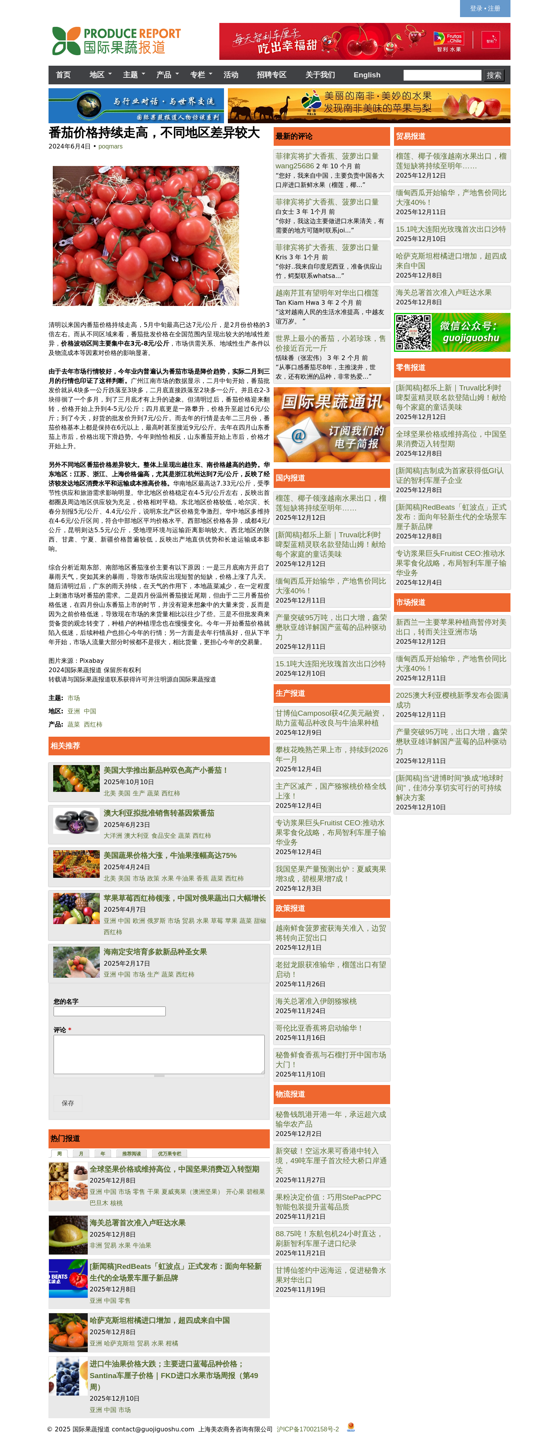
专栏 (197, 75)
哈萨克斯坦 (119, 1343)
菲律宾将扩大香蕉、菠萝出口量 (327, 156)
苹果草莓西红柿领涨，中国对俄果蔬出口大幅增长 (185, 898)
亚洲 (74, 711)
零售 (139, 1191)
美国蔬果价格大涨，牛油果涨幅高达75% (170, 855)
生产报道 (290, 693)
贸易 (188, 920)
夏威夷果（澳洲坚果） (192, 1191)
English (367, 75)
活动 (231, 75)
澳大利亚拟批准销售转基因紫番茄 (159, 813)
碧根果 (256, 1191)
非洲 (96, 1245)
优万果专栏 (169, 1154)
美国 (124, 793)
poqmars (111, 146)
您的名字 (66, 1001)
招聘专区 (271, 75)
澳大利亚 (136, 835)
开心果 (235, 1191)
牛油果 (185, 878)
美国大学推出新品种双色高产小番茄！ (166, 770)
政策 (153, 878)
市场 (74, 698)
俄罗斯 (156, 920)
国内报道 (290, 478)
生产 (139, 793)
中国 (90, 711)
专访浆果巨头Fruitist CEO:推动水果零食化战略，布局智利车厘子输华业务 (331, 832)
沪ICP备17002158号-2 (308, 1429)
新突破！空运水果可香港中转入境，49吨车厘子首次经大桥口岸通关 (331, 1160)
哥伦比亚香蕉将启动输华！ (320, 1028)
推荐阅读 (131, 1154)
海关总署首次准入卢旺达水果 (138, 1223)
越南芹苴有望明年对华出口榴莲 (327, 293)
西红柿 (93, 724)
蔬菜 (74, 724)
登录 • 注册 (485, 8)
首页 (63, 75)
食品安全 (163, 835)
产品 (164, 75)
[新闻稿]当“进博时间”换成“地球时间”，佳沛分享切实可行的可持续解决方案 (449, 788)
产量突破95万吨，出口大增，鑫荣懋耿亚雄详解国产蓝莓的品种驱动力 (331, 627)
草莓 (217, 920)
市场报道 (410, 602)
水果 (167, 878)
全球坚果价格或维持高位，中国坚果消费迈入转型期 (174, 1169)
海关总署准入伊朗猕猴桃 (316, 1001)
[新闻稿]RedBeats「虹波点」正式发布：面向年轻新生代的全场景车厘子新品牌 (451, 517)
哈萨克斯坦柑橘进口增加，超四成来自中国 (160, 1320)
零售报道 (410, 367)
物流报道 (290, 1094)
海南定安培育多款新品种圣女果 (155, 952)
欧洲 (139, 920)
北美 (110, 793)
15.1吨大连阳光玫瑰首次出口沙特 (331, 664)
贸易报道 (410, 136)
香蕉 (202, 878)
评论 (62, 1030)
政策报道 (290, 908)
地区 (96, 75)
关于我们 (320, 75)
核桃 (116, 1203)
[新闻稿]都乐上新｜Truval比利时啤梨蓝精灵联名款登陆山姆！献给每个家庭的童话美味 (331, 544)
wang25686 (295, 166)
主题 (130, 75)
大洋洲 (113, 835)
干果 (153, 1191)
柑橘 (172, 1343)
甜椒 (260, 920)
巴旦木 (99, 1203)
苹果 (231, 920)
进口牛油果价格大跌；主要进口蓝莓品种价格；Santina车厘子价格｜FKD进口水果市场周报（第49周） (174, 1375)
